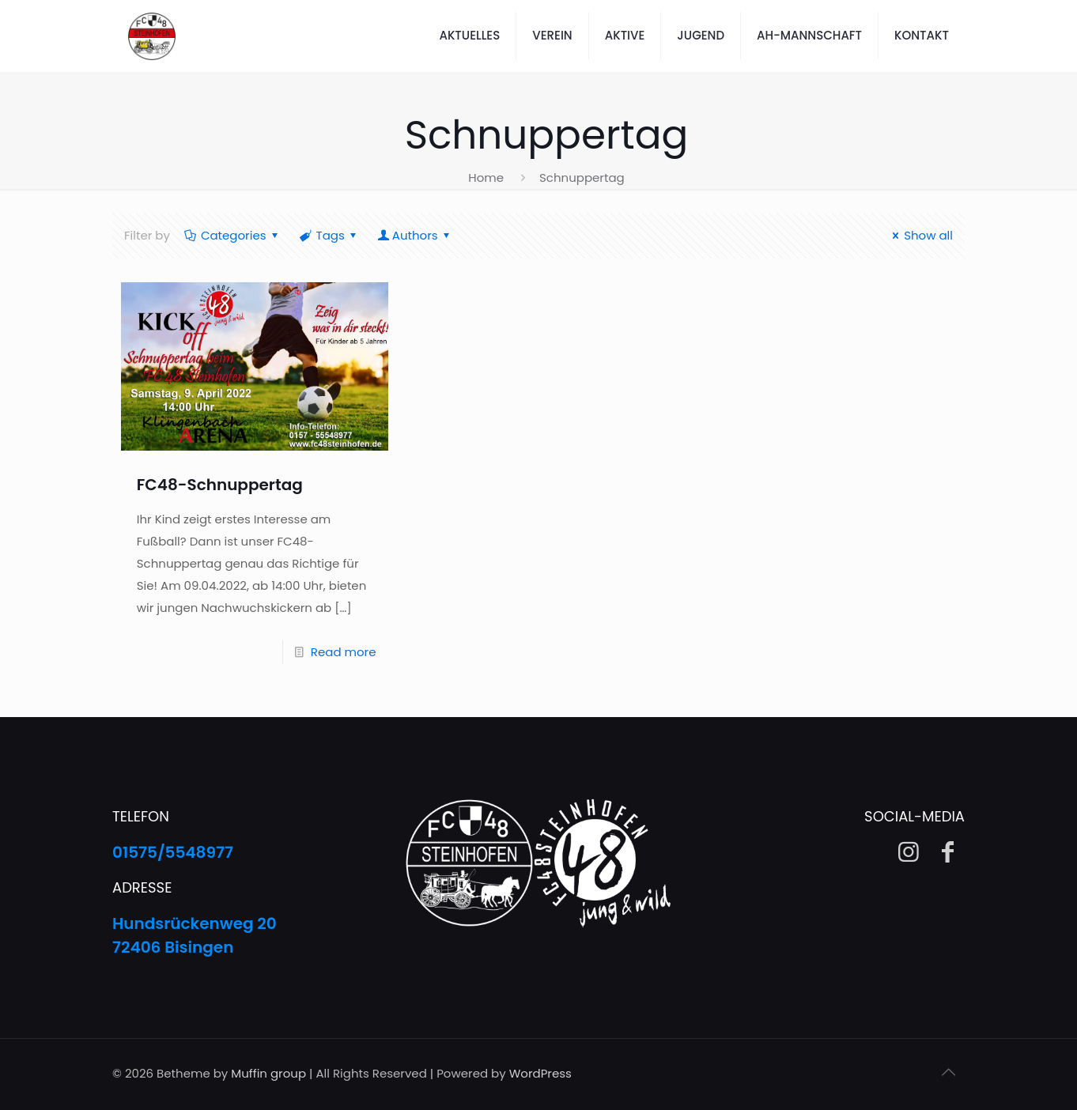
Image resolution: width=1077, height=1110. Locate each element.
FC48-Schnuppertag (220, 485)
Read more (343, 652)
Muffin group (268, 1073)
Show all (920, 235)
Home (486, 177)
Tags (329, 235)
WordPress (540, 1073)
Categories (232, 235)
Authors (415, 235)
